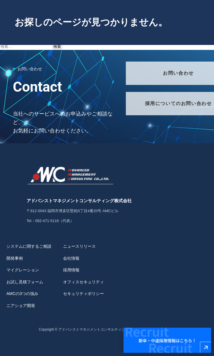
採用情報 (71, 270)
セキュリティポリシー (83, 293)
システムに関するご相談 (28, 246)
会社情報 (71, 258)
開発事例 (14, 258)
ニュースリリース (79, 246)
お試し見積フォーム (24, 282)
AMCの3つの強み (22, 293)
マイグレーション (22, 270)
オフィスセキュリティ (83, 282)
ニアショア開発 (20, 305)
